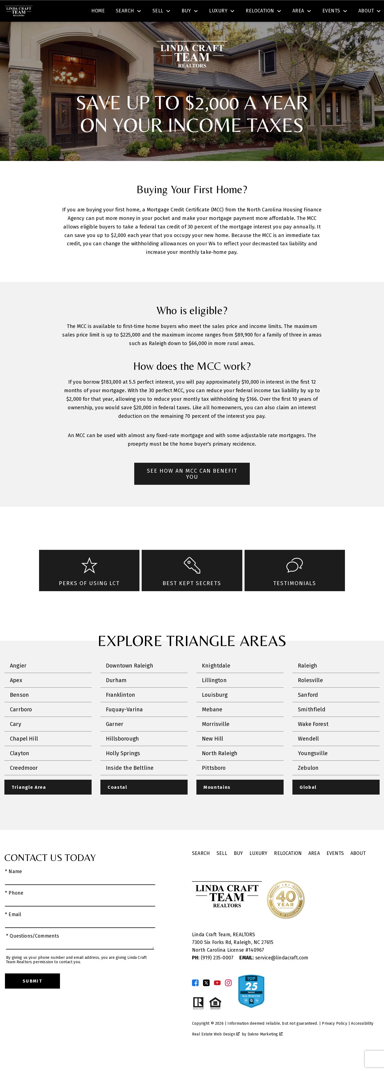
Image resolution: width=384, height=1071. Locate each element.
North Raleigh (219, 769)
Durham (116, 696)
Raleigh (307, 681)
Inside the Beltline (129, 783)
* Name (13, 887)
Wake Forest (313, 739)
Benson (19, 710)
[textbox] (117, 12)
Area (314, 870)
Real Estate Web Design (216, 1050)
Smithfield (311, 725)
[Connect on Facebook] (195, 998)
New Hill (212, 754)
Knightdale (216, 681)
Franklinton (120, 710)
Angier (18, 681)
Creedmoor (24, 783)
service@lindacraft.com (273, 974)
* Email (13, 930)
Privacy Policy (334, 1039)
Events (335, 870)
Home (98, 31)
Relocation (288, 870)
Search (206, 12)
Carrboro (21, 725)
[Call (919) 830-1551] (324, 12)
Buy (238, 870)
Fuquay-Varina (124, 725)
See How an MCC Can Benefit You (192, 489)
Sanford (308, 710)
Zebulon (308, 783)
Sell (221, 870)
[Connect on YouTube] (217, 998)
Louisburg (215, 710)
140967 (256, 966)
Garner (114, 739)
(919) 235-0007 (213, 974)
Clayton (19, 769)
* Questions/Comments (32, 952)
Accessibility (362, 1039)
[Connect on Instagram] (228, 998)
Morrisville (215, 739)
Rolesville (310, 696)
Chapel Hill (24, 754)
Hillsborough (122, 754)
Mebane (212, 725)
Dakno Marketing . (265, 1050)
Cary (15, 739)
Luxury (258, 870)
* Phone (14, 909)
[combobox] (113, 12)
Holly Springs (123, 769)
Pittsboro (214, 783)
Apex (16, 696)
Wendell (308, 754)
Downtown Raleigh (129, 681)
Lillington (214, 696)
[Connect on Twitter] (206, 998)
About (358, 870)
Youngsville (313, 769)
